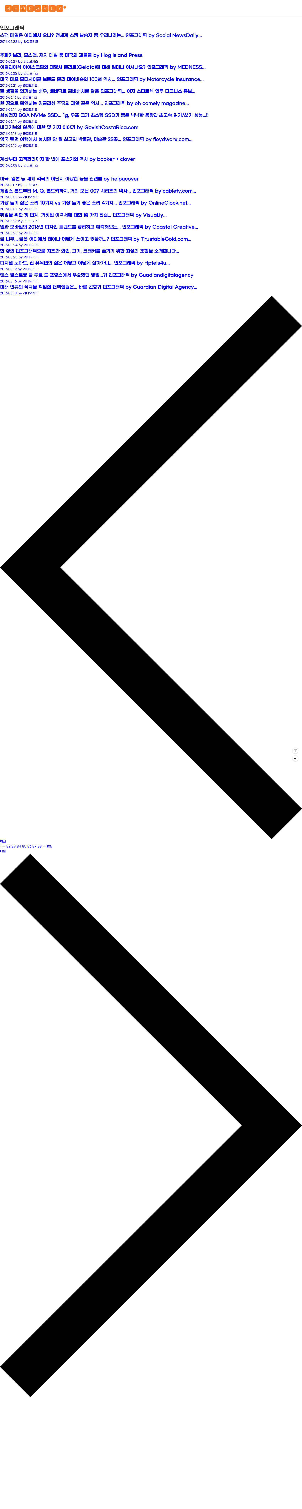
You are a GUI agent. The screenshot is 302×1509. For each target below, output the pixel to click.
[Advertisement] (151, 47)
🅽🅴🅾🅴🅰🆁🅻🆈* (35, 9)
